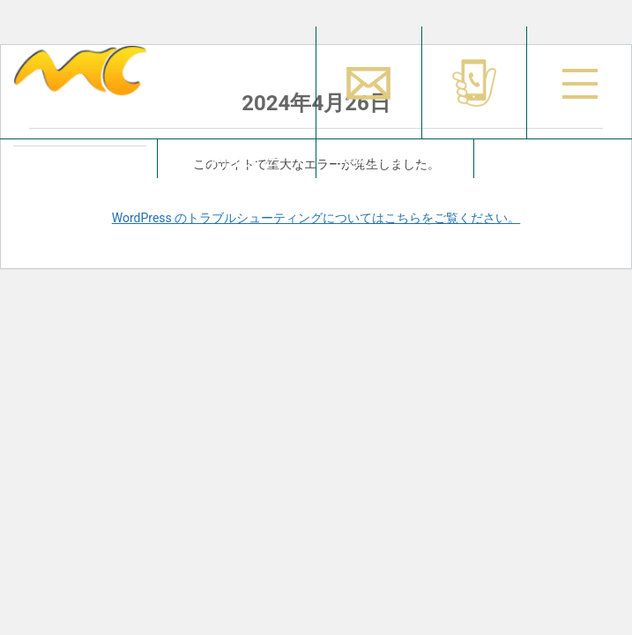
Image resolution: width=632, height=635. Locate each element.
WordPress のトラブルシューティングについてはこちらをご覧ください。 (316, 218)
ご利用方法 (236, 158)
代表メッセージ (395, 158)
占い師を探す (78, 158)
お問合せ (552, 158)
